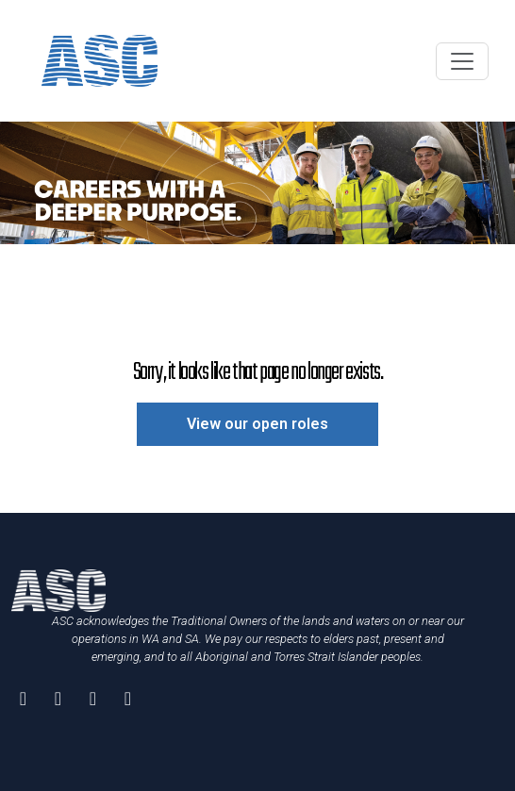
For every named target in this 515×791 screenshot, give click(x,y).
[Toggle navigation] (462, 61)
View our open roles (257, 424)
